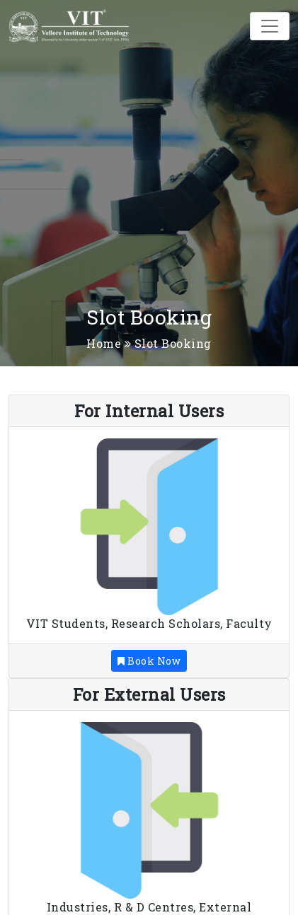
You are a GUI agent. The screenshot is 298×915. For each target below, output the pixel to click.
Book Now (149, 661)
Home (103, 343)
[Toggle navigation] (270, 26)
